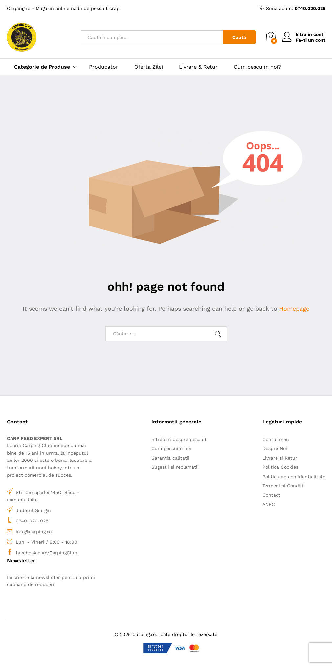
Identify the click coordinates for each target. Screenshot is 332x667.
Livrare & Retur (198, 66)
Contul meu (275, 439)
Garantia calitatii (170, 458)
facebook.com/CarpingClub (46, 552)
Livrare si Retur (279, 458)
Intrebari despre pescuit (179, 439)
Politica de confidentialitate (293, 476)
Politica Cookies (280, 467)
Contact (271, 495)
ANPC (268, 504)
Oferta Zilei (148, 66)
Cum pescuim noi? (257, 66)
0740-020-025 (32, 520)
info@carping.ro (34, 531)
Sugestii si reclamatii (175, 467)
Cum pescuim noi (171, 448)
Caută (239, 37)
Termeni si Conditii (283, 485)
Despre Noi (274, 448)
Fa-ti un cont (310, 40)
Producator (103, 66)
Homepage (294, 308)
